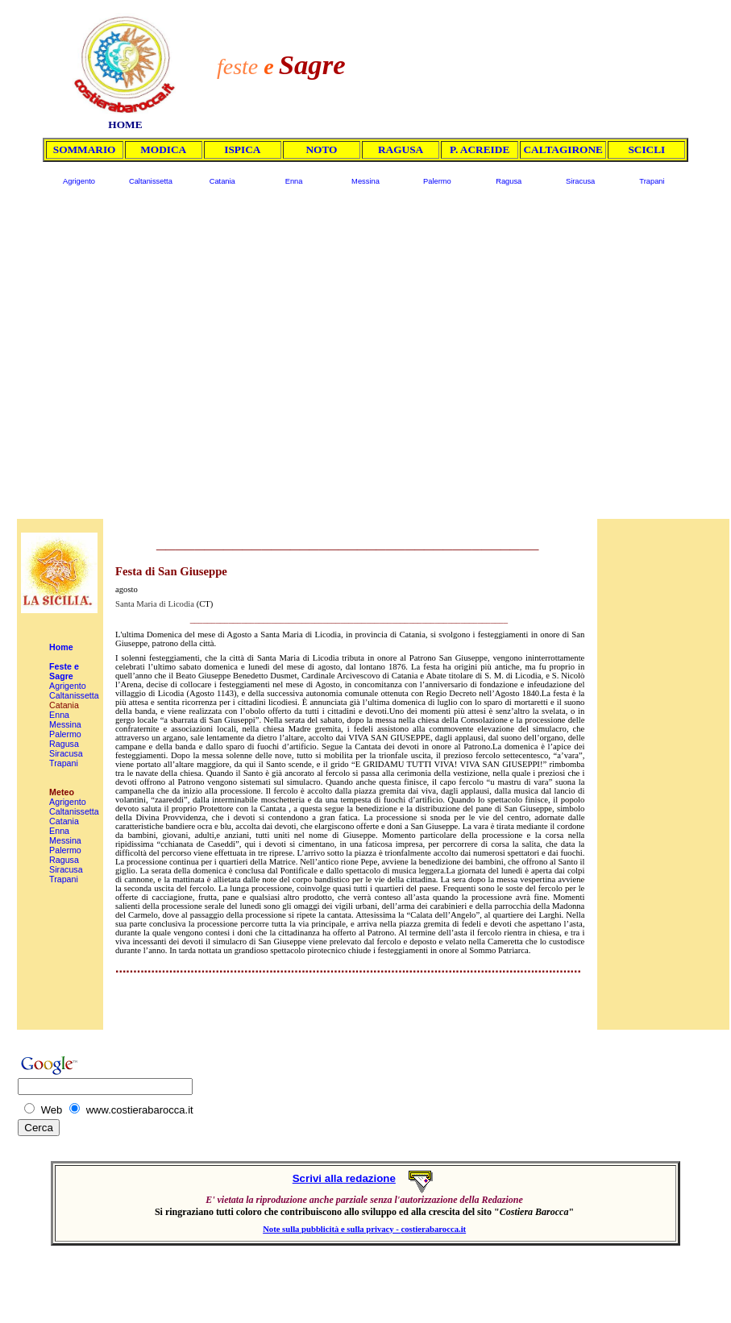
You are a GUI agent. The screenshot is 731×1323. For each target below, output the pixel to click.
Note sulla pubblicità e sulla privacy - (332, 1229)
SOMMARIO (84, 149)
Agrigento (79, 181)
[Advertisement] (356, 358)
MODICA (163, 149)
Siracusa (580, 181)
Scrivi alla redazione (344, 1178)
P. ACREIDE (479, 149)
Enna (294, 181)
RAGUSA (400, 149)
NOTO (321, 149)
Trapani (651, 181)
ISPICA (242, 149)
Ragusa (508, 181)
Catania (222, 181)
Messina (365, 181)
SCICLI (646, 149)
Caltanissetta (150, 181)
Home (61, 647)
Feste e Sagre (64, 671)
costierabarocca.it (434, 1229)
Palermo (437, 181)
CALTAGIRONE (563, 149)
